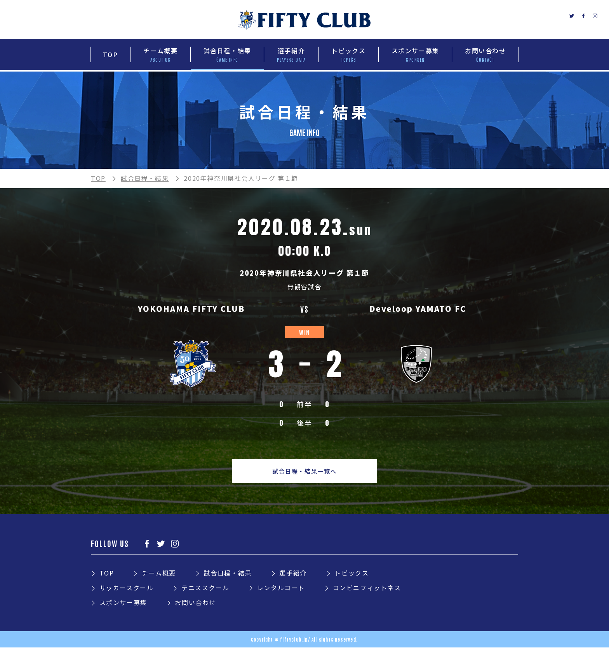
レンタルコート (281, 589)
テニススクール (205, 589)
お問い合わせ (195, 604)
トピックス (351, 574)
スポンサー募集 (123, 604)
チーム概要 (159, 574)
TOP (98, 178)
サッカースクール (126, 589)
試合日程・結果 (145, 178)
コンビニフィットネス (367, 589)
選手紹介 (292, 574)
